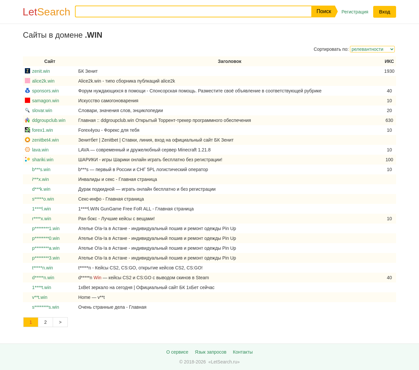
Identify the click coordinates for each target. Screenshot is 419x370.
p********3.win (46, 258)
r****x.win (41, 218)
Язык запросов (210, 352)
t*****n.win (42, 267)
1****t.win (41, 287)
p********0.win (46, 238)
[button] (323, 11)
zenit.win (41, 71)
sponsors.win (45, 90)
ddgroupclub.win (48, 120)
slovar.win (42, 110)
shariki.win (42, 159)
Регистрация (354, 11)
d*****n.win (43, 277)
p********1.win (46, 228)
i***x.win (40, 179)
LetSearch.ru (224, 361)
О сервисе (177, 352)
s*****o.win (43, 199)
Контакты (243, 352)
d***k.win (41, 189)
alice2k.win (43, 81)
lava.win (40, 149)
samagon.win (45, 100)
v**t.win (39, 297)
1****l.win (41, 208)
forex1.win (42, 130)
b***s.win (41, 169)
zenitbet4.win (45, 140)
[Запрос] (188, 11)
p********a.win (46, 248)
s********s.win (45, 307)
